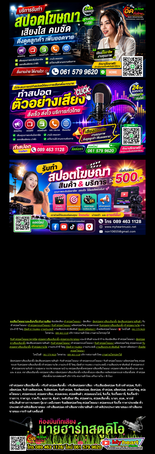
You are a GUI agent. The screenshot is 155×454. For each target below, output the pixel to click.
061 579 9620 (138, 329)
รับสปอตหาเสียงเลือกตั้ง (111, 325)
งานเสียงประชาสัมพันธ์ (108, 347)
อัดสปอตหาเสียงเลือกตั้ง (105, 321)
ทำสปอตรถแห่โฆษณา (39, 325)
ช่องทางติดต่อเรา (87, 329)
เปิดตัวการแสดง (32, 329)
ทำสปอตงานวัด (132, 325)
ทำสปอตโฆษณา (72, 321)
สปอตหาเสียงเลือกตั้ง (49, 339)
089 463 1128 (61, 333)
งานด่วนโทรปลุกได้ (112, 354)
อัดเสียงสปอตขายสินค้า (130, 321)
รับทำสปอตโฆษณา (61, 325)
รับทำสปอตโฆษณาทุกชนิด (24, 339)
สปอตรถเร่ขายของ (69, 339)
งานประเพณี (47, 329)
